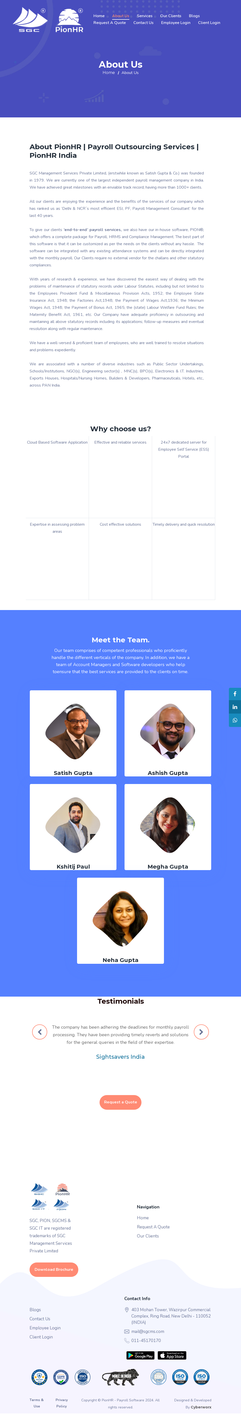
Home (99, 16)
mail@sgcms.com (147, 1334)
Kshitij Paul (73, 867)
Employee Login (175, 23)
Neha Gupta (120, 960)
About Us (120, 16)
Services (145, 16)
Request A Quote (109, 23)
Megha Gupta (168, 867)
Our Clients (170, 16)
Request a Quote (120, 1104)
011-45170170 (146, 1343)
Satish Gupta (73, 774)
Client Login (209, 23)
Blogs (194, 16)
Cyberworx (201, 1409)
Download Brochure (54, 1272)
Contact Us (143, 23)
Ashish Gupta (168, 774)
